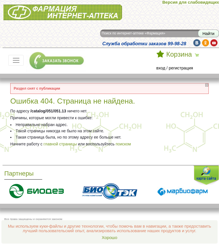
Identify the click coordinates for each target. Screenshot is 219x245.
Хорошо (109, 237)
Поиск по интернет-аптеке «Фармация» (133, 33)
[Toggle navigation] (16, 60)
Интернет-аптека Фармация (62, 12)
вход (160, 68)
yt (214, 42)
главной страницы (60, 144)
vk (196, 42)
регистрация (181, 68)
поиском (123, 144)
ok (205, 42)
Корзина (179, 54)
